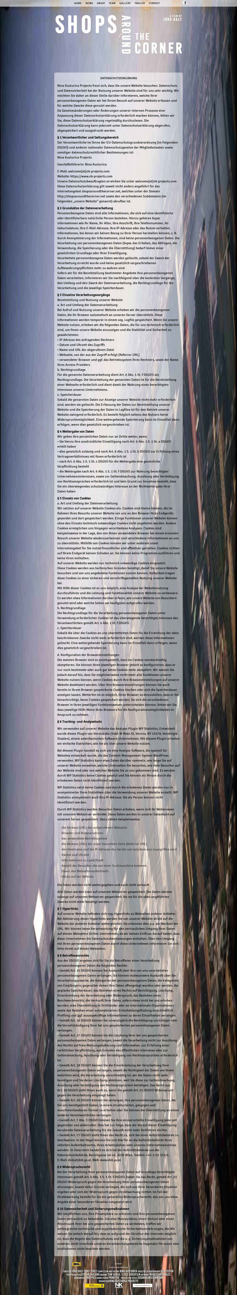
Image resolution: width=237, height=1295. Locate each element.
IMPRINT (118, 1264)
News (89, 3)
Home (78, 3)
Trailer (140, 3)
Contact (154, 3)
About (101, 3)
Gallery (125, 3)
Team (112, 3)
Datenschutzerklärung (118, 1267)
